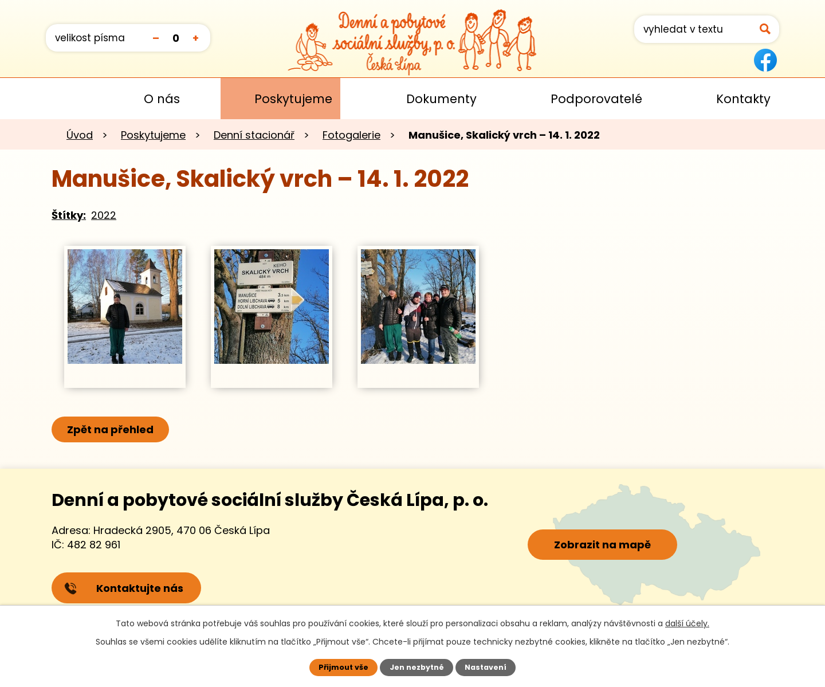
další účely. (687, 623)
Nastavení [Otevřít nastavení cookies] (485, 667)
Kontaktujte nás (123, 588)
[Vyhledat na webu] (706, 29)
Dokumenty (441, 99)
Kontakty (743, 99)
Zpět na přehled (110, 429)
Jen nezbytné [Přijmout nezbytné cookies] (417, 667)
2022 (103, 215)
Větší (195, 37)
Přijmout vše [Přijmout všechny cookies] (343, 667)
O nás (162, 99)
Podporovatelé (596, 99)
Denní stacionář (254, 135)
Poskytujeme (293, 99)
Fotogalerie (351, 135)
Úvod (62, 98)
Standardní (175, 37)
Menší (155, 37)
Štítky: (69, 215)
